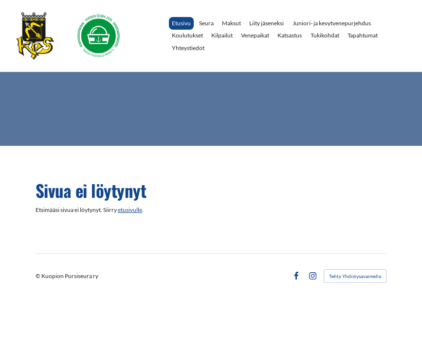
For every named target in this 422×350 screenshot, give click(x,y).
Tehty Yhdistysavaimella (355, 276)
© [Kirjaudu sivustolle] (38, 276)
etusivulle (130, 209)
